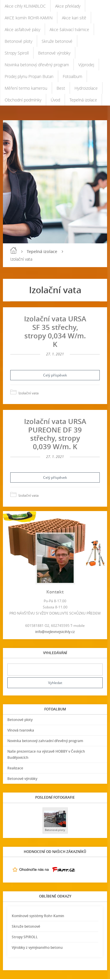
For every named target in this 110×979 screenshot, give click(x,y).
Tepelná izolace (83, 100)
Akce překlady (67, 6)
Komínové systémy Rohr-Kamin (38, 915)
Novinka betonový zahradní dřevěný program (45, 740)
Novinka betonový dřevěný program (37, 64)
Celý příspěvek (55, 375)
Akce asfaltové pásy (22, 29)
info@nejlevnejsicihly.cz (55, 631)
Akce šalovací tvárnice (69, 29)
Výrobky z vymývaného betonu (37, 947)
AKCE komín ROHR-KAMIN (29, 18)
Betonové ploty (18, 41)
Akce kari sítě (74, 18)
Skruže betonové (57, 41)
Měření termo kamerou (26, 88)
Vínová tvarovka (20, 730)
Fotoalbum (72, 76)
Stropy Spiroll (17, 53)
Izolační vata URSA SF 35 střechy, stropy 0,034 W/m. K (55, 331)
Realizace (15, 768)
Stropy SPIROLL (25, 936)
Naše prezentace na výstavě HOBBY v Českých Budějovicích (46, 754)
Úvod (55, 100)
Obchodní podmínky (23, 100)
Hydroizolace (86, 88)
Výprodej (86, 64)
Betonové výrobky (54, 53)
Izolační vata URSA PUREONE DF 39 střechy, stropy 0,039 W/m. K (55, 433)
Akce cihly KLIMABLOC (25, 6)
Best (61, 88)
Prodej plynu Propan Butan (29, 76)
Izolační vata (28, 393)
